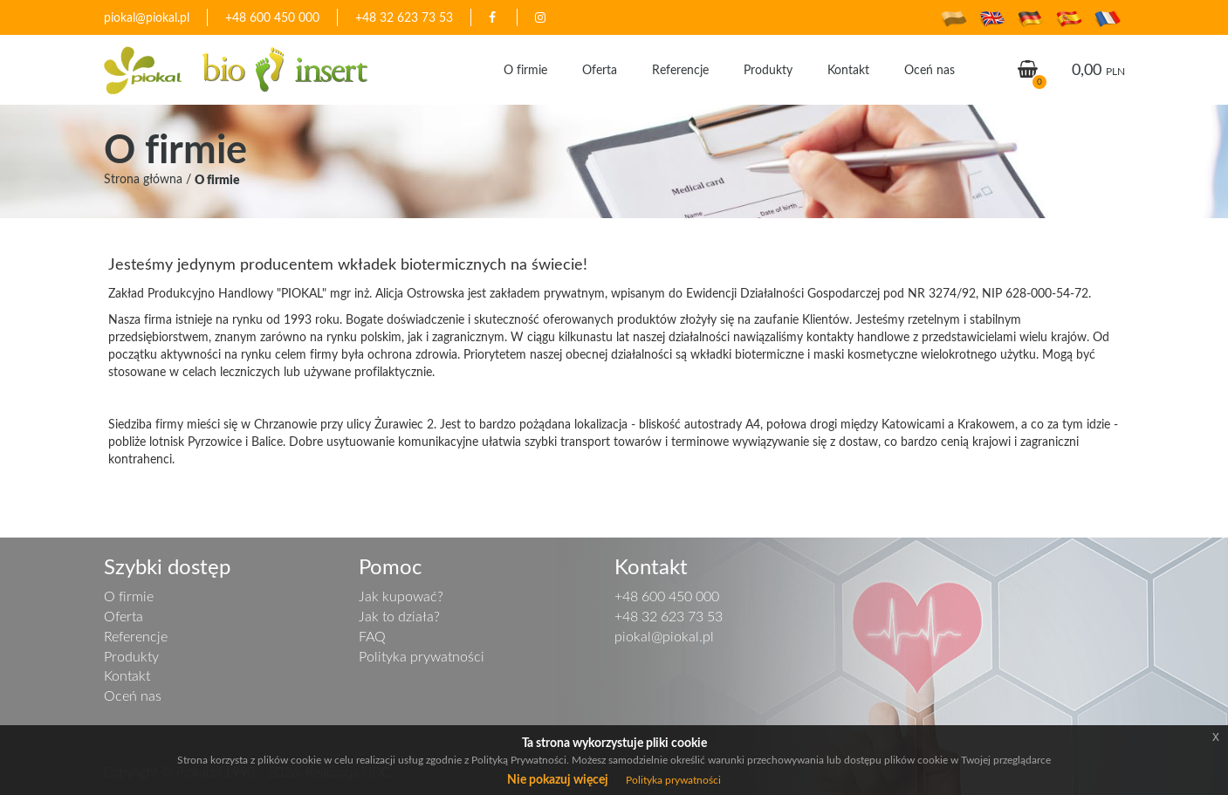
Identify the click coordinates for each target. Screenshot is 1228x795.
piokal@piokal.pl (146, 17)
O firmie (525, 69)
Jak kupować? (401, 596)
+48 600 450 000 (272, 17)
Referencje (680, 69)
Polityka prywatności (421, 656)
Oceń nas (929, 69)
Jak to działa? (399, 616)
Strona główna (143, 178)
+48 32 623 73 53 (404, 17)
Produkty (768, 69)
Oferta (599, 69)
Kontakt (848, 69)
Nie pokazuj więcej (557, 779)
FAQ (372, 636)
